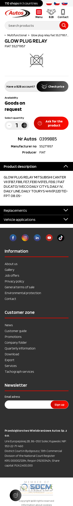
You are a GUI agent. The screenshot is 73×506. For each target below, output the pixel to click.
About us (11, 264)
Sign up (59, 404)
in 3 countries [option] (21, 3)
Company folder (16, 342)
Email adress (12, 396)
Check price (52, 86)
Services (11, 366)
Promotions (13, 337)
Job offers (12, 275)
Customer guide (16, 331)
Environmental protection (23, 293)
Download (12, 354)
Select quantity (14, 117)
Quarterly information (20, 348)
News (9, 325)
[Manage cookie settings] (15, 495)
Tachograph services (19, 371)
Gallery (9, 270)
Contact (10, 299)
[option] (36, 488)
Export (9, 360)
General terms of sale (19, 287)
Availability (11, 97)
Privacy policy (14, 281)
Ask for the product (50, 123)
